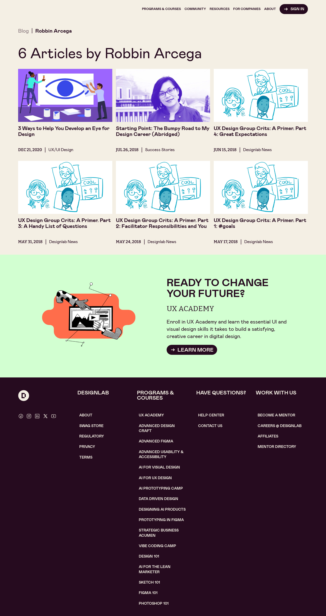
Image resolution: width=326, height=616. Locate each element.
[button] (161, 9)
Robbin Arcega (53, 30)
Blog (23, 30)
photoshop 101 (154, 603)
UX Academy (151, 415)
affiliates (268, 436)
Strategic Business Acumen (159, 533)
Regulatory (91, 436)
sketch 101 (149, 582)
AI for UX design (155, 478)
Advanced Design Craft (157, 428)
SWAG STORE (91, 425)
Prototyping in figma (161, 519)
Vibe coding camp (157, 546)
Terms (85, 457)
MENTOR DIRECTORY (277, 446)
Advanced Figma (156, 441)
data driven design (158, 498)
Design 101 (149, 556)
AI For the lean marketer (154, 569)
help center (211, 415)
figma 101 (148, 592)
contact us (210, 425)
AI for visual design (159, 467)
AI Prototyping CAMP (161, 488)
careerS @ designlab (280, 425)
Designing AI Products (162, 509)
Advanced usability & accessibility (161, 454)
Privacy (87, 446)
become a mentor (276, 415)
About (85, 415)
